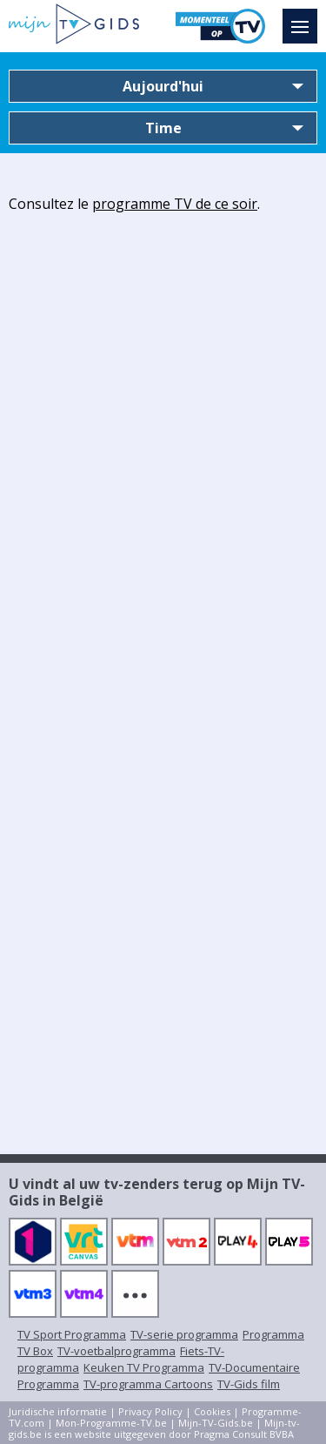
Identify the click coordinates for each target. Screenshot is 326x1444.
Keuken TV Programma (143, 1367)
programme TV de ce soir (174, 203)
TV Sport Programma (71, 1334)
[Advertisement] (163, 387)
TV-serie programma (184, 1334)
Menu (304, 18)
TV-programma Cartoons (148, 1384)
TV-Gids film (248, 1384)
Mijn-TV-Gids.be (215, 1422)
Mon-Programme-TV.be (111, 1422)
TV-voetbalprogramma (116, 1351)
